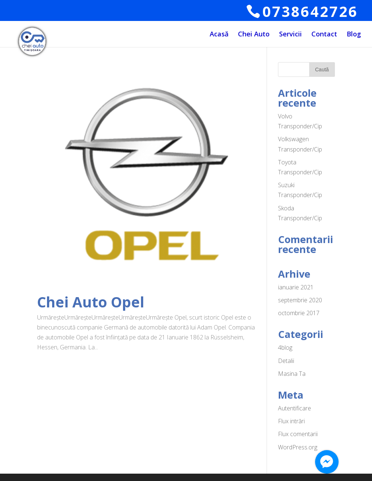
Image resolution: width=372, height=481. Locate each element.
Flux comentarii (298, 434)
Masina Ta (292, 374)
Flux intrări (291, 421)
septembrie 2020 (300, 300)
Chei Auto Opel (90, 301)
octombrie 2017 (298, 313)
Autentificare (294, 408)
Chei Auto (254, 35)
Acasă (219, 35)
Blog (354, 35)
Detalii (286, 361)
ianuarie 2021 (296, 287)
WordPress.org (297, 447)
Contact (324, 35)
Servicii (290, 35)
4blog (285, 347)
